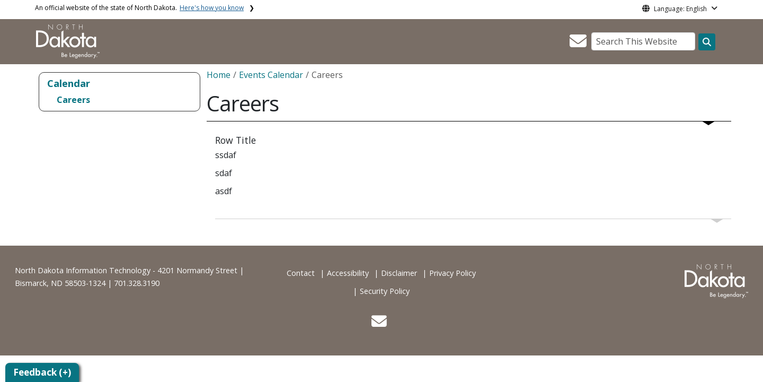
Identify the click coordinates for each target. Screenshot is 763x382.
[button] (578, 44)
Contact (301, 273)
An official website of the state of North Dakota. (139, 7)
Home (218, 75)
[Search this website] (706, 41)
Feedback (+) (42, 372)
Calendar (68, 83)
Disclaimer (399, 273)
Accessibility (348, 273)
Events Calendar (271, 75)
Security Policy (385, 291)
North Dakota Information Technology (82, 270)
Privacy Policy (452, 273)
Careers (73, 100)
